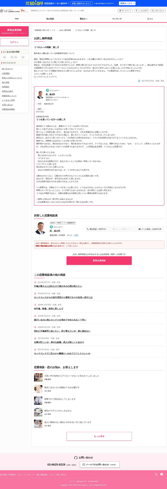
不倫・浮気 (13, 57)
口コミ (150, 19)
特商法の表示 (7, 91)
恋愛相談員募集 (8, 109)
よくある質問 (143, 11)
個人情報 (5, 82)
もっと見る (99, 436)
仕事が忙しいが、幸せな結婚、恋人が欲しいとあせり (59, 342)
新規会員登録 (99, 260)
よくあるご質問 (8, 100)
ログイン (14, 42)
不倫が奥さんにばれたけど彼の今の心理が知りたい (58, 286)
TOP (17, 19)
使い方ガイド (126, 11)
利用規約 (5, 87)
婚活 (4, 57)
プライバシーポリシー (26, 475)
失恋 (23, 57)
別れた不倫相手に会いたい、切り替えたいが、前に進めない (62, 331)
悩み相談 (50, 19)
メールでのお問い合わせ (100, 464)
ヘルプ (51, 475)
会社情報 (3, 475)
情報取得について (9, 96)
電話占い (83, 19)
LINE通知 (6, 73)
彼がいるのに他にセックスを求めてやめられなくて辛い (60, 320)
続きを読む (40, 111)
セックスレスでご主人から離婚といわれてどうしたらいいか (62, 353)
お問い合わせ (159, 11)
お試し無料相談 (65, 30)
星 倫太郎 (50, 94)
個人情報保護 (42, 475)
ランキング (117, 19)
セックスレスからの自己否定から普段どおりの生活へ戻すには (63, 297)
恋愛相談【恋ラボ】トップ (45, 30)
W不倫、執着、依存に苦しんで (48, 309)
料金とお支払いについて (12, 78)
